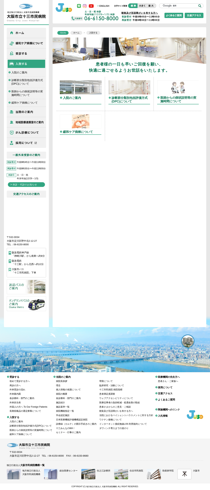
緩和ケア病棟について (26, 43)
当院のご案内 (26, 112)
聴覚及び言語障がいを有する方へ (139, 13)
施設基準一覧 (63, 404)
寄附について (106, 378)
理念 (58, 382)
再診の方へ (15, 382)
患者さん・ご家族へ (168, 378)
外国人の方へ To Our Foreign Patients (28, 404)
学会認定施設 (63, 412)
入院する (26, 64)
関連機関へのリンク (169, 406)
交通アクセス (165, 390)
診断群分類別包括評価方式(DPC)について (27, 82)
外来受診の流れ (17, 386)
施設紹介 (60, 399)
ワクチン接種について (110, 416)
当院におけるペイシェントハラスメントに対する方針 (126, 412)
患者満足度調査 (107, 391)
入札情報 (163, 413)
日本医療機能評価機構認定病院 (71, 416)
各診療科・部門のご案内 (22, 395)
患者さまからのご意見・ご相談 (115, 404)
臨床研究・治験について (111, 382)
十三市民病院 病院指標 (110, 386)
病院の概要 (61, 391)
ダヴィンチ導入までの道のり (114, 425)
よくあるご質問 (166, 396)
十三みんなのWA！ (65, 425)
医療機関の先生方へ (26, 122)
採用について (26, 143)
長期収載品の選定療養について (25, 408)
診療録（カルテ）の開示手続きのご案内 (76, 421)
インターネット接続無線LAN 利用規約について (123, 421)
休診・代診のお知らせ (25, 184)
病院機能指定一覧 (65, 408)
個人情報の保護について (68, 386)
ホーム (26, 33)
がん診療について (26, 132)
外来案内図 (15, 391)
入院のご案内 (19, 72)
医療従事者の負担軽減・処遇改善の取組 (119, 399)
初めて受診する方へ (20, 378)
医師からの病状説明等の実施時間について (27, 93)
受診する (26, 53)
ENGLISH (104, 6)
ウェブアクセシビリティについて (116, 395)
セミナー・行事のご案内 (68, 429)
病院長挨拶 (61, 378)
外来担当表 (15, 399)
